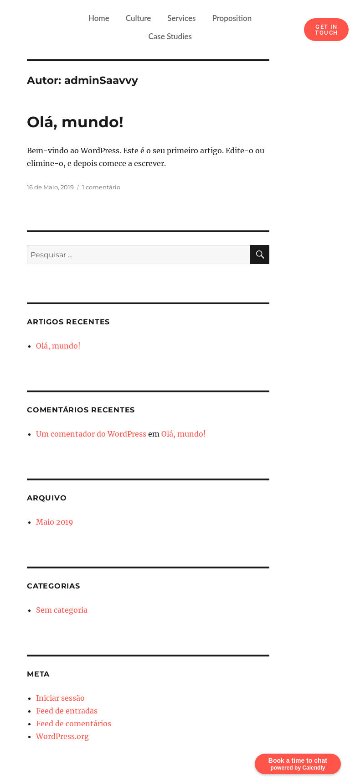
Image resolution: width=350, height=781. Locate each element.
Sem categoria (62, 609)
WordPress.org (62, 736)
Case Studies (169, 36)
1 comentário (101, 187)
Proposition (232, 18)
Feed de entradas (67, 710)
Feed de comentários (73, 723)
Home (98, 18)
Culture (138, 18)
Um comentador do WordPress (91, 433)
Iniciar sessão (60, 698)
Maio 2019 (54, 521)
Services (181, 18)
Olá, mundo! (75, 122)
